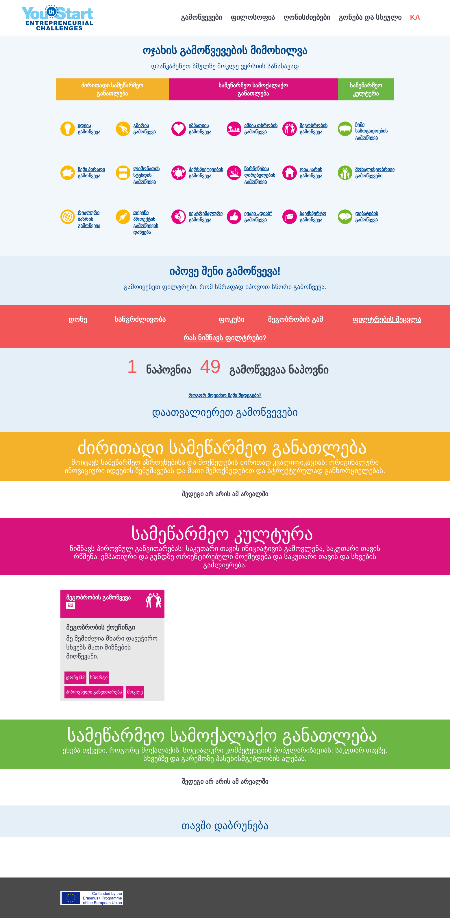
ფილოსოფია (253, 17)
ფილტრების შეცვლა (387, 319)
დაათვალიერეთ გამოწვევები (225, 416)
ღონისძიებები (307, 17)
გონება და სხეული (370, 17)
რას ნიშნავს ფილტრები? (225, 338)
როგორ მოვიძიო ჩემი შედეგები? (224, 395)
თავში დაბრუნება (225, 821)
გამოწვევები (201, 17)
